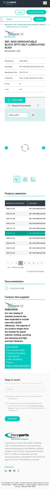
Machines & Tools (11, 25)
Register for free (36, 12)
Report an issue (43, 485)
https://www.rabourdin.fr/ (18, 365)
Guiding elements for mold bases (17, 27)
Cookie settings (31, 485)
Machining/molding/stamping (28, 25)
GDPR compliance (19, 485)
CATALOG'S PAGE (14, 288)
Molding (42, 25)
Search (40, 19)
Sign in (20, 12)
